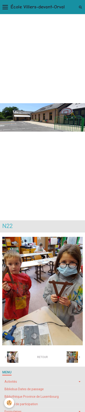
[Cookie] (9, 403)
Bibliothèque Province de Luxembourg (32, 396)
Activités (11, 381)
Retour (42, 357)
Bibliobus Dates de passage (24, 389)
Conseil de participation (21, 404)
